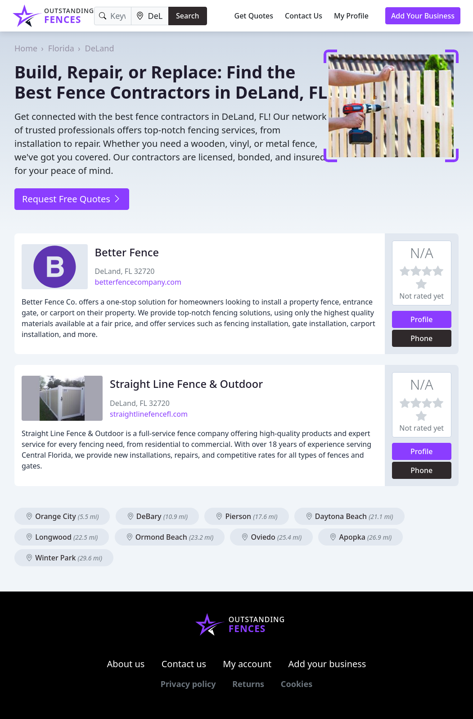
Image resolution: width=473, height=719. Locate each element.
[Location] (150, 16)
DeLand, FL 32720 (125, 271)
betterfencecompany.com (138, 282)
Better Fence (127, 252)
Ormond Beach (170, 537)
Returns (248, 683)
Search (187, 16)
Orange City (62, 516)
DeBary (157, 516)
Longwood (62, 537)
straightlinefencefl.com (149, 414)
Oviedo (271, 537)
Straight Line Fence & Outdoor (186, 384)
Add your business (327, 664)
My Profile (351, 16)
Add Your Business (423, 16)
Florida (61, 48)
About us (126, 664)
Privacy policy (188, 683)
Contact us (184, 664)
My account (247, 664)
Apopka (360, 537)
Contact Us (303, 16)
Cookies (296, 683)
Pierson (246, 516)
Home (25, 48)
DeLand (99, 48)
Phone (421, 338)
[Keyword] (112, 16)
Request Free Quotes (72, 199)
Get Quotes (254, 16)
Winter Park (64, 558)
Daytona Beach (349, 516)
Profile (421, 319)
